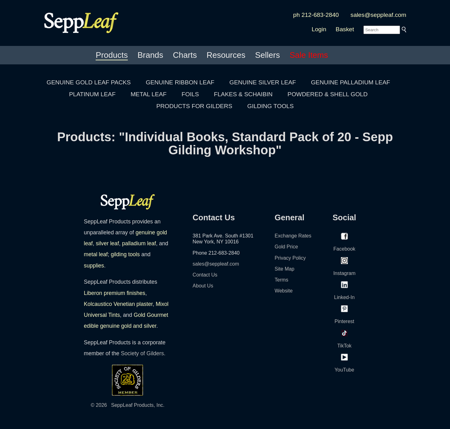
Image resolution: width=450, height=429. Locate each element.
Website (284, 290)
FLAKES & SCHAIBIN (243, 94)
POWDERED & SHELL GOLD (328, 94)
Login (319, 29)
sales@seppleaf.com (378, 15)
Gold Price (286, 246)
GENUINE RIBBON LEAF (180, 82)
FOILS (190, 94)
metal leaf (96, 254)
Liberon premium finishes (114, 293)
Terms (281, 279)
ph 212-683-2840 (316, 15)
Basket (345, 29)
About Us (202, 285)
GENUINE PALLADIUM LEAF (350, 82)
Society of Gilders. (143, 353)
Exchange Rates (293, 235)
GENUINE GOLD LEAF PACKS (89, 82)
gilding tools (125, 254)
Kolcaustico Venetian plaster (118, 304)
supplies (94, 265)
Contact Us (204, 274)
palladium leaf (139, 243)
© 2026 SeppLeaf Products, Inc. (127, 405)
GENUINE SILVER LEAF (262, 82)
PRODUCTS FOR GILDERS (194, 106)
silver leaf (107, 243)
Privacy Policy (290, 258)
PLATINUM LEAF (92, 94)
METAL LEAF (149, 94)
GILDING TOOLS (270, 106)
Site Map (284, 269)
